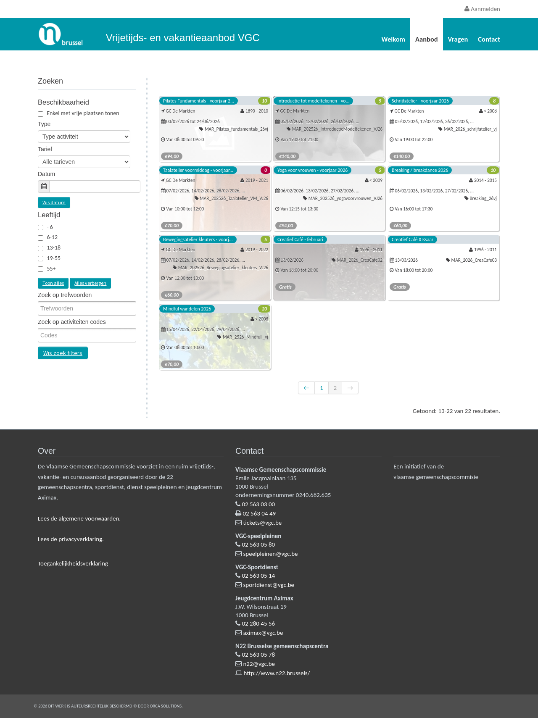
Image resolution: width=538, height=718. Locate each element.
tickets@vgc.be (262, 522)
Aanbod (426, 39)
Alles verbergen (90, 283)
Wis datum (54, 202)
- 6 (50, 227)
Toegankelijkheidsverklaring (73, 563)
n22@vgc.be (259, 664)
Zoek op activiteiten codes (72, 321)
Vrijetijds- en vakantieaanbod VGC (183, 37)
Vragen (458, 39)
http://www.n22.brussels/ (276, 673)
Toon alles (53, 283)
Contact (489, 39)
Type (44, 124)
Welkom (393, 39)
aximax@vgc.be (263, 632)
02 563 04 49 (259, 513)
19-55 (54, 258)
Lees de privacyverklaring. (71, 539)
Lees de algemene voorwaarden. (79, 518)
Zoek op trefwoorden (65, 295)
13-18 (54, 247)
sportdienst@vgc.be (268, 585)
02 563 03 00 (258, 504)
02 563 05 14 (258, 575)
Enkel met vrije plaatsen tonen (78, 113)
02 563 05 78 (258, 654)
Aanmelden (482, 9)
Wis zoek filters (62, 353)
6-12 (52, 237)
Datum (46, 174)
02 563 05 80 (258, 544)
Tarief (45, 149)
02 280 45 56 (258, 623)
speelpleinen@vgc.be (270, 554)
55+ (51, 268)
